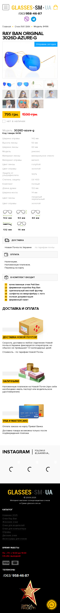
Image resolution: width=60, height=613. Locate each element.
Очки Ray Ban (9, 518)
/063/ (30, 14)
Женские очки (10, 522)
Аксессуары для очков (14, 538)
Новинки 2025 (10, 515)
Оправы (6, 532)
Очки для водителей (13, 525)
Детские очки (9, 535)
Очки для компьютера (14, 528)
